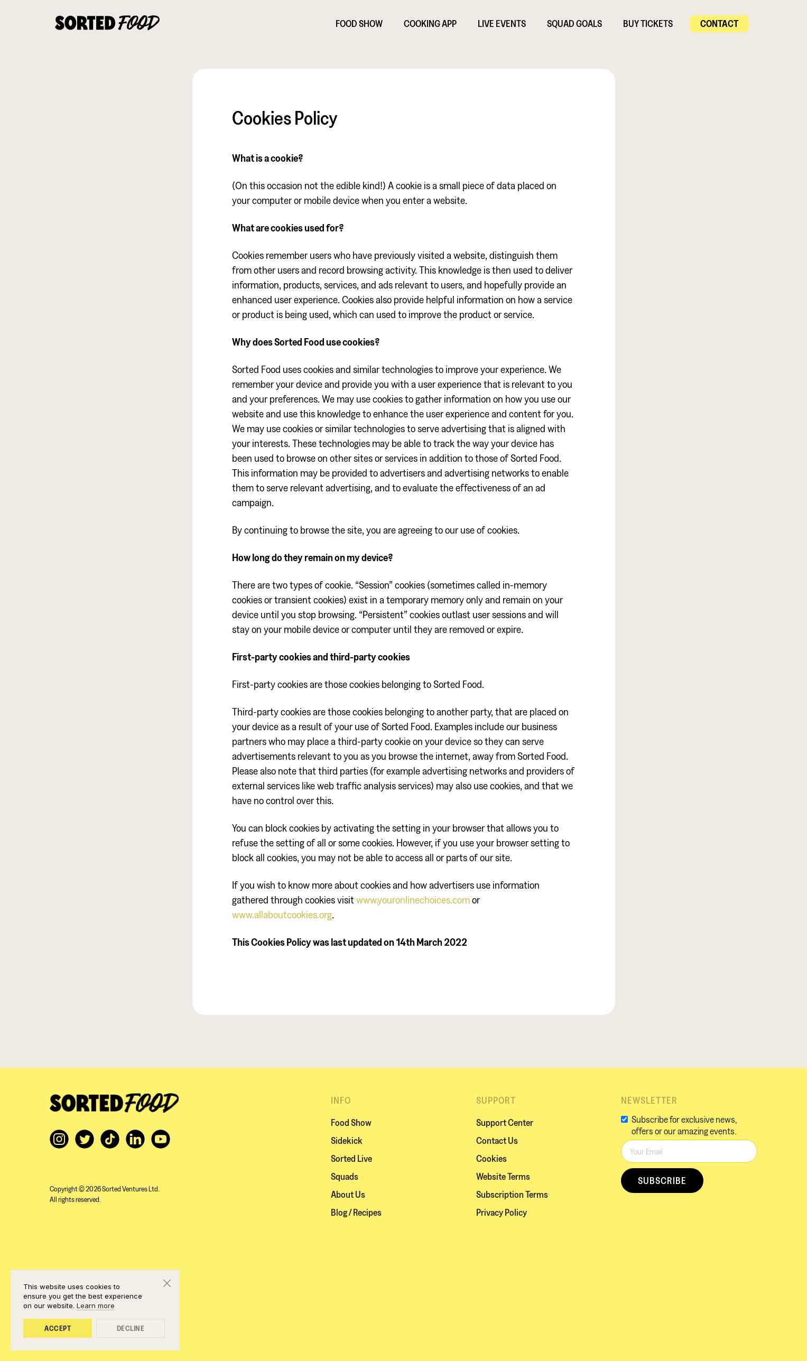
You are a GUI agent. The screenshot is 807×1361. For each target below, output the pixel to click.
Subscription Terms (512, 1194)
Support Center (504, 1122)
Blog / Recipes (356, 1212)
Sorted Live (351, 1158)
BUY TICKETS (648, 23)
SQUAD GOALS (574, 23)
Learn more (96, 1305)
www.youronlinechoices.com (413, 900)
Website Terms (503, 1176)
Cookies (491, 1158)
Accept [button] (57, 1328)
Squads (344, 1176)
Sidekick (347, 1140)
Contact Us (497, 1140)
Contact (719, 23)
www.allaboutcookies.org (282, 914)
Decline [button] (131, 1328)
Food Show (359, 23)
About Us (348, 1194)
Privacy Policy (501, 1212)
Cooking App (430, 23)
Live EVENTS (502, 23)
